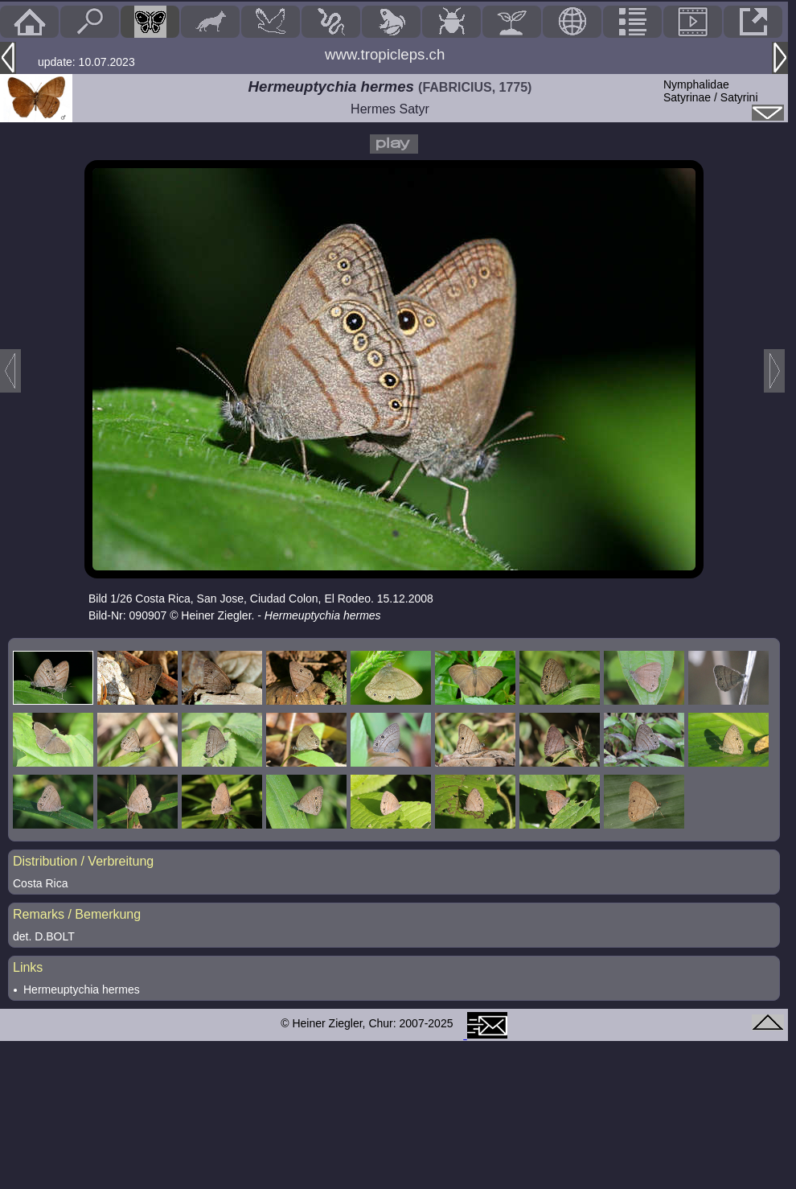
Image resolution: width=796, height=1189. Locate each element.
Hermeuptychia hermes (81, 989)
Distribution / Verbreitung (83, 861)
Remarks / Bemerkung (77, 914)
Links (28, 967)
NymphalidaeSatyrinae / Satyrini (710, 91)
